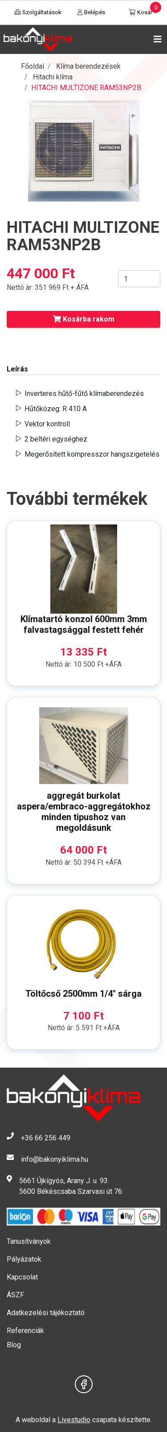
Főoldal (32, 66)
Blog (14, 1345)
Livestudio (73, 1419)
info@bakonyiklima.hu (54, 1159)
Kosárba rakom (83, 319)
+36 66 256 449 (45, 1138)
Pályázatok (24, 1259)
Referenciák (25, 1330)
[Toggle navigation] (156, 39)
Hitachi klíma (53, 77)
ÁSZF (15, 1295)
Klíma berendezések (88, 66)
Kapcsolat (22, 1277)
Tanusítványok (29, 1241)
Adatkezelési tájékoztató (46, 1312)
